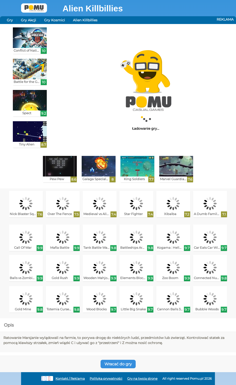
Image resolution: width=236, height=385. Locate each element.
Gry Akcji (28, 20)
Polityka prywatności (106, 378)
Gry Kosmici (54, 20)
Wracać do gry (118, 364)
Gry (10, 20)
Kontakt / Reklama (70, 378)
